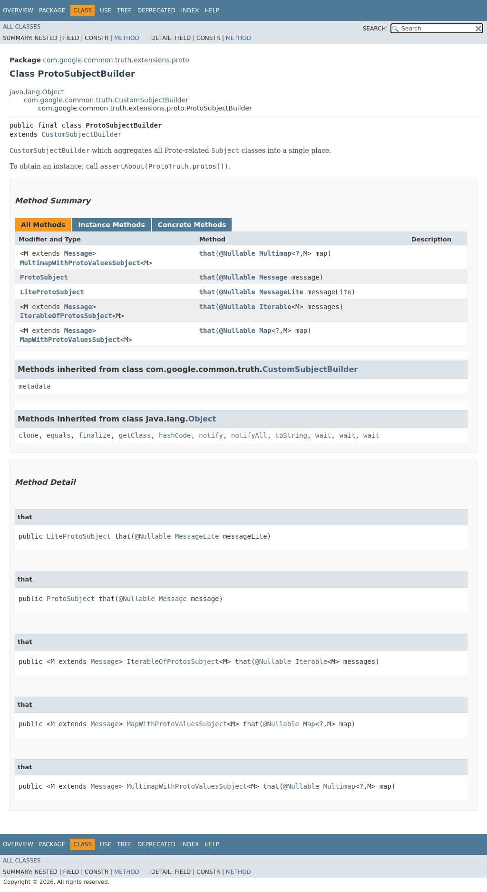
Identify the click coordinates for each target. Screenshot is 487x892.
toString (291, 435)
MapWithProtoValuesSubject (70, 339)
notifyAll (249, 435)
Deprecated (156, 10)
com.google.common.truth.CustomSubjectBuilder (106, 100)
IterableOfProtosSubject (66, 316)
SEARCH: (375, 28)
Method (126, 38)
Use (105, 10)
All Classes (21, 26)
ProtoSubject (44, 277)
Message (78, 253)
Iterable (275, 307)
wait (323, 435)
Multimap (275, 253)
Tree (124, 10)
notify (211, 435)
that (207, 253)
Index (190, 10)
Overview (18, 10)
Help (212, 10)
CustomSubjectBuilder (81, 134)
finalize (94, 435)
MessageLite (281, 292)
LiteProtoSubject (52, 292)
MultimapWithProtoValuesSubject (80, 263)
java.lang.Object (37, 92)
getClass (135, 435)
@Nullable (237, 253)
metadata (34, 386)
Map (265, 330)
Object (202, 418)
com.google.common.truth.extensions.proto (116, 60)
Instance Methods (111, 225)
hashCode (175, 435)
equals (59, 435)
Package (52, 10)
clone (29, 435)
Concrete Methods (192, 225)
